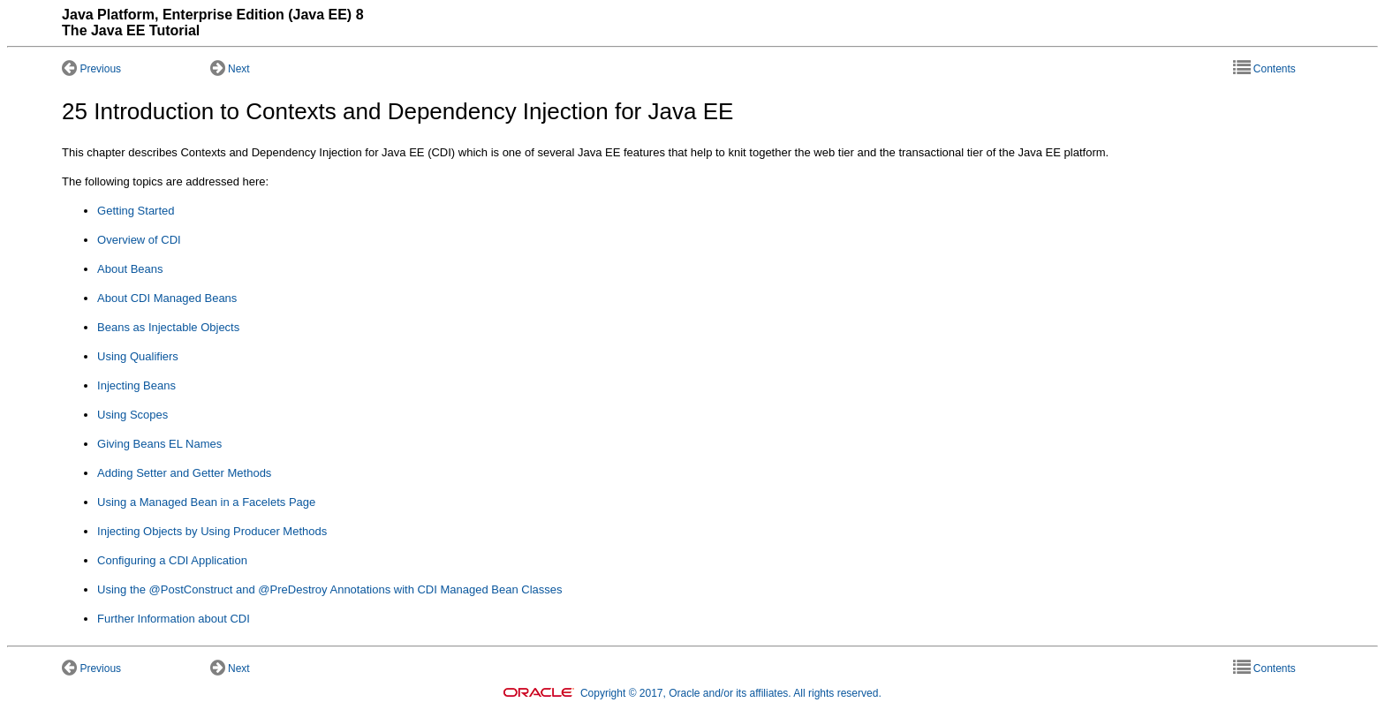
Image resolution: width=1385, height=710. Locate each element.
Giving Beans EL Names (159, 443)
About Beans (130, 269)
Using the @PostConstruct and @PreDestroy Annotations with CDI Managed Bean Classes (329, 589)
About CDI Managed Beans (167, 298)
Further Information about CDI (173, 618)
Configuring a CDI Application (172, 560)
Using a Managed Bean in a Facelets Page (206, 502)
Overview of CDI (139, 239)
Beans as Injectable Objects (168, 327)
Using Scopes (132, 414)
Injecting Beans (136, 385)
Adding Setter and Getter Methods (184, 473)
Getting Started (135, 210)
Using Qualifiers (137, 356)
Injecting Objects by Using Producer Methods (212, 531)
